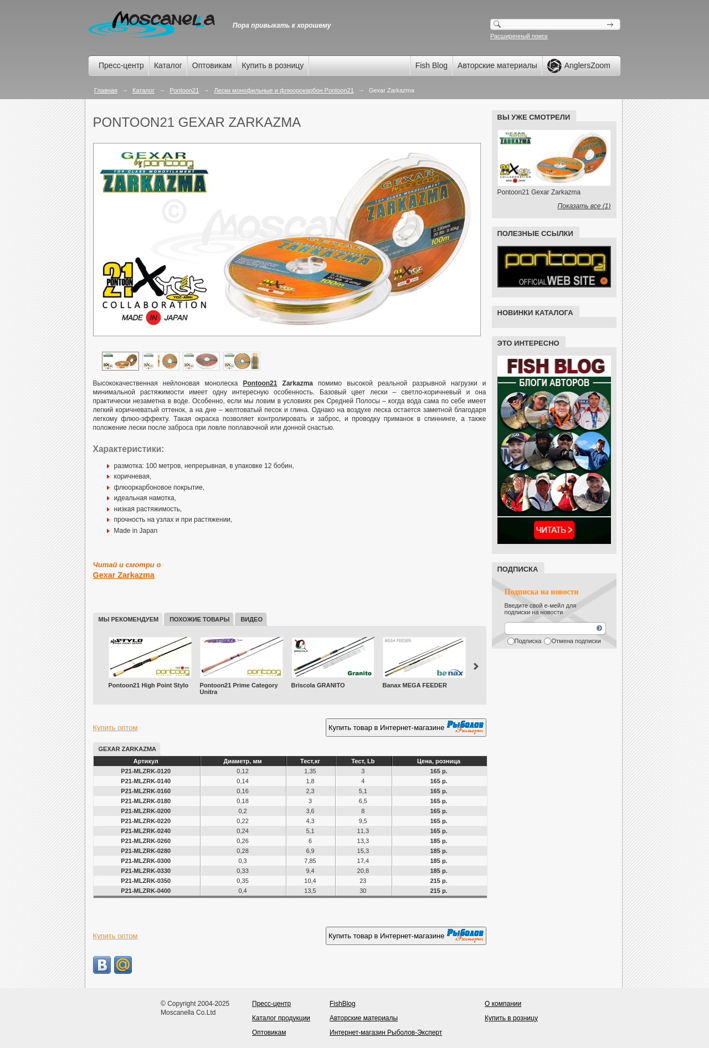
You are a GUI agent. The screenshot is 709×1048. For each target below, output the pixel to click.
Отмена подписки (575, 641)
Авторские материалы (497, 65)
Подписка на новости (542, 592)
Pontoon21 (184, 90)
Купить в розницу (273, 65)
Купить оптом (115, 727)
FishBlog (343, 1004)
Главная (105, 90)
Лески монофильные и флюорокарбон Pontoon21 (283, 90)
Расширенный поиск (519, 36)
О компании (503, 1004)
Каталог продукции (281, 1018)
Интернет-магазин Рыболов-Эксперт (386, 1032)
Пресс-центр (121, 65)
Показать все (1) (584, 206)
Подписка (528, 641)
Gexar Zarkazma (124, 575)
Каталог (168, 65)
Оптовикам (212, 65)
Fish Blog (431, 65)
